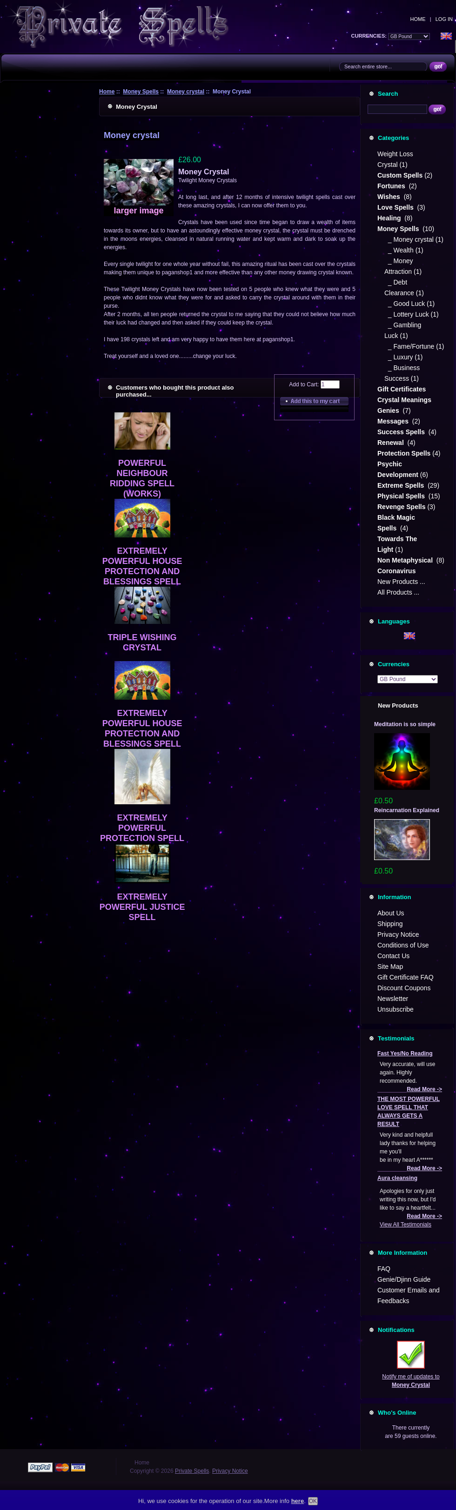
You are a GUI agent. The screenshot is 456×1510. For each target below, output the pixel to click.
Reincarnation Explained (406, 810)
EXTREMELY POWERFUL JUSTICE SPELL (142, 907)
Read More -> (424, 1089)
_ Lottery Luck (406, 314)
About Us (390, 913)
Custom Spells (399, 175)
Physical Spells (402, 496)
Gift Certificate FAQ (405, 977)
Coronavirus (396, 571)
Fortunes (392, 186)
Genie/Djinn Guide (403, 1279)
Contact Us (393, 956)
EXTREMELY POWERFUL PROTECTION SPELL (142, 828)
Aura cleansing (397, 1178)
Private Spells (192, 1471)
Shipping (390, 923)
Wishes (389, 196)
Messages (393, 421)
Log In (444, 19)
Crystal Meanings (405, 400)
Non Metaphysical (406, 560)
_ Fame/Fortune (409, 346)
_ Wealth (399, 250)
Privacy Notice (398, 934)
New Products (398, 705)
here (297, 1501)
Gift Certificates (401, 389)
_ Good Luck (404, 303)
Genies (389, 410)
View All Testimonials (405, 1224)
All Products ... (398, 592)
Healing (389, 218)
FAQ (383, 1268)
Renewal (391, 442)
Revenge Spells (401, 506)
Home (418, 19)
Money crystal (185, 91)
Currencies (393, 664)
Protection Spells (403, 453)
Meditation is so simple (405, 724)
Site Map (390, 966)
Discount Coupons (403, 988)
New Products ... (401, 581)
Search (388, 93)
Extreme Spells (401, 485)
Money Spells (141, 91)
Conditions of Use (403, 945)
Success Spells (402, 432)
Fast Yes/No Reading (404, 1053)
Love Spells (396, 207)
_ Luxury (398, 357)
